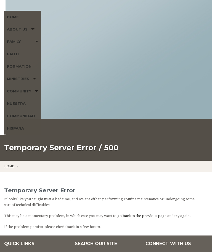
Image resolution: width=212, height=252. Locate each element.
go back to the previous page (141, 143)
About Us (34, 37)
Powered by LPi (176, 239)
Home (13, 37)
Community (169, 37)
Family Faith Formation (83, 37)
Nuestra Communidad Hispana (40, 50)
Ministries (133, 37)
